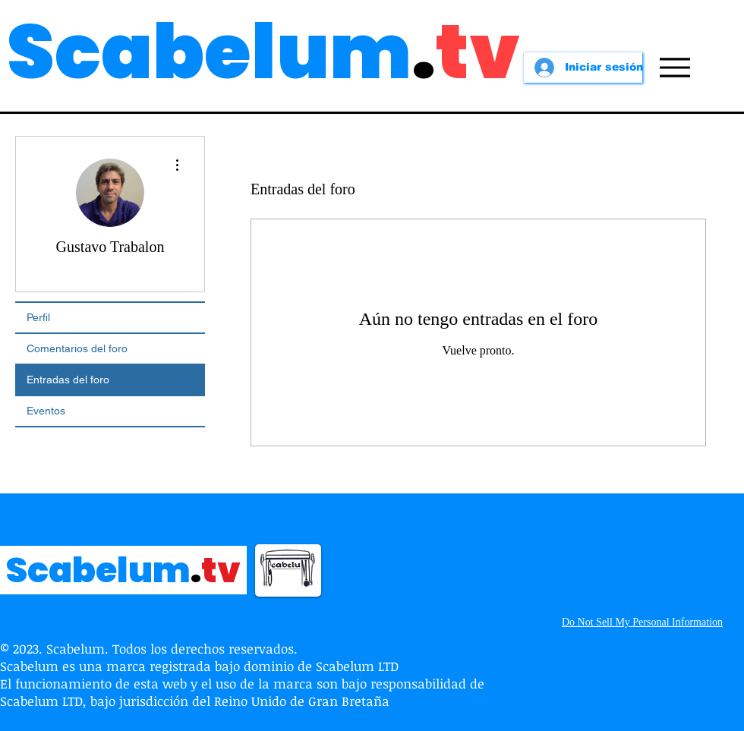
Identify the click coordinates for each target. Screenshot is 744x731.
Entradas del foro (68, 379)
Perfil (38, 317)
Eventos (46, 411)
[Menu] (674, 67)
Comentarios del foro (77, 348)
